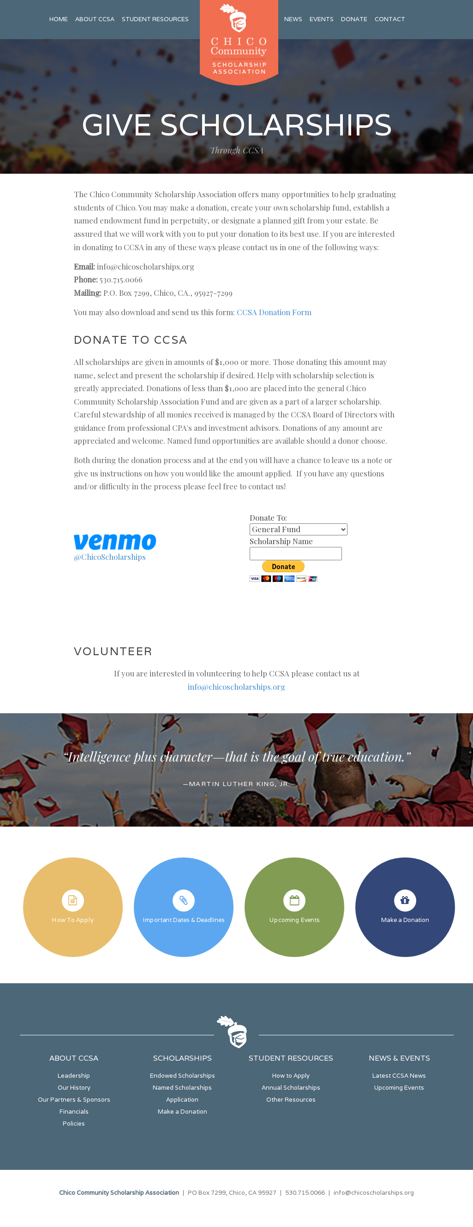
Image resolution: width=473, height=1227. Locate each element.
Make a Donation (405, 919)
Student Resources (155, 19)
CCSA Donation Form (274, 312)
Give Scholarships (236, 124)
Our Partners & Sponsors (74, 1100)
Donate (354, 19)
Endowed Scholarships (182, 1076)
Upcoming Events (294, 919)
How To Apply (73, 919)
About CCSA (94, 19)
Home (58, 19)
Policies (74, 1123)
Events (322, 19)
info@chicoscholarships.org (236, 686)
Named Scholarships (182, 1088)
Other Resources (291, 1100)
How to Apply (291, 1076)
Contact (390, 19)
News (293, 19)
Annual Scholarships (291, 1088)
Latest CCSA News (399, 1076)
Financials (74, 1111)
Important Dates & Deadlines (183, 919)
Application (182, 1100)
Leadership (74, 1076)
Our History (74, 1088)
